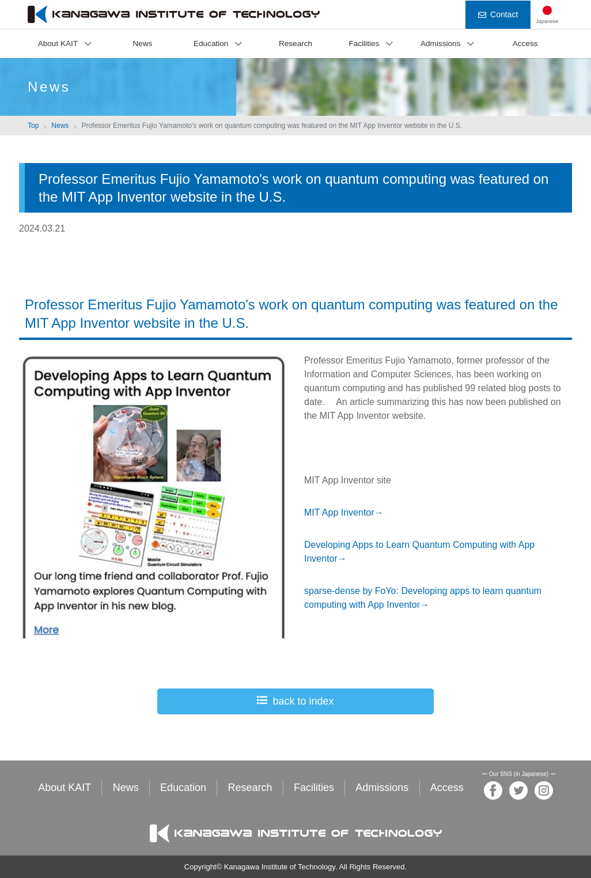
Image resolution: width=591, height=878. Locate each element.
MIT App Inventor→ (344, 512)
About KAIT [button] (58, 43)
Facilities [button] (363, 43)
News (142, 43)
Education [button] (211, 43)
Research (295, 43)
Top (33, 126)
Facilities (314, 787)
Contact (498, 14)
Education (183, 787)
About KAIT (64, 787)
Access (525, 43)
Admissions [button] (440, 43)
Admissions (381, 787)
